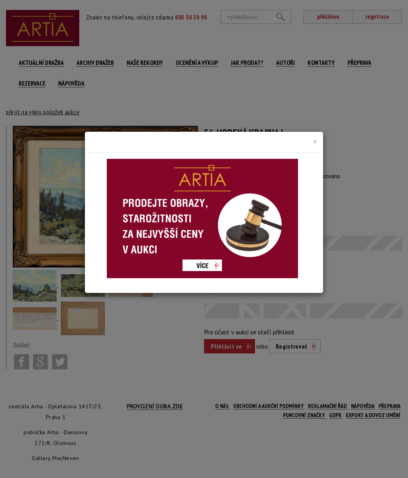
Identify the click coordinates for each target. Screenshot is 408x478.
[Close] (315, 141)
